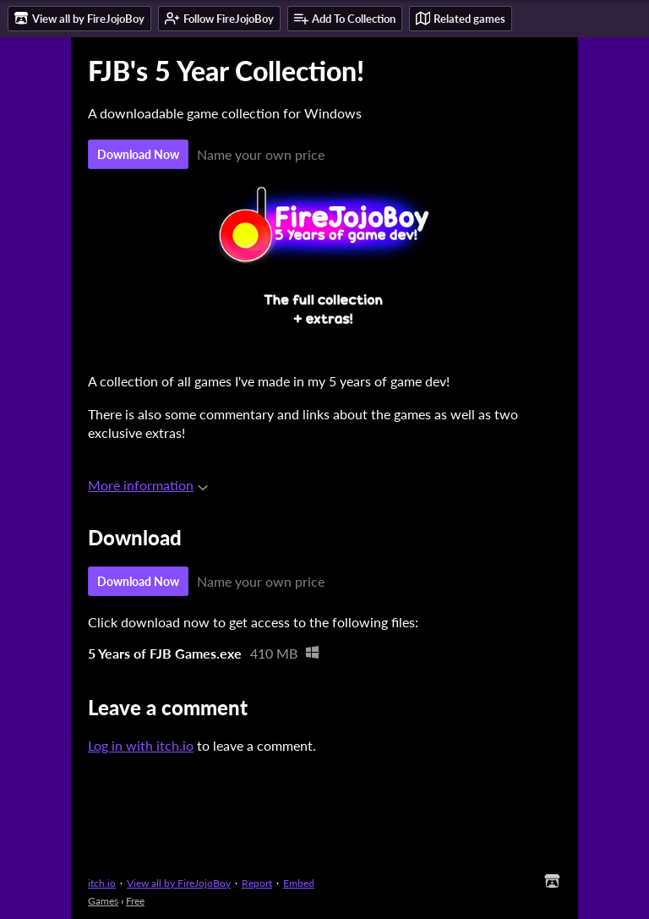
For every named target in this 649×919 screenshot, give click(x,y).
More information (148, 485)
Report (257, 883)
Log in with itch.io (141, 745)
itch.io (102, 883)
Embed (298, 883)
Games (103, 900)
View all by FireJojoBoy (179, 883)
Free (135, 900)
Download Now (138, 154)
